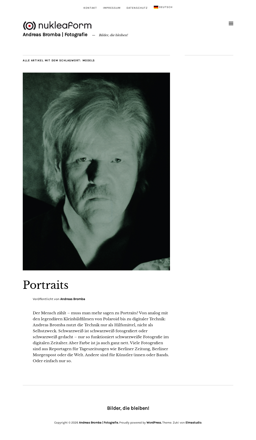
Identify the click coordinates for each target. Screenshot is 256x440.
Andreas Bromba (72, 299)
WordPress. (154, 422)
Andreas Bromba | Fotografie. (98, 422)
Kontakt (90, 7)
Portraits (45, 285)
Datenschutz (137, 7)
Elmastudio (194, 422)
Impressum (111, 7)
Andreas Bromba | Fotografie (55, 34)
